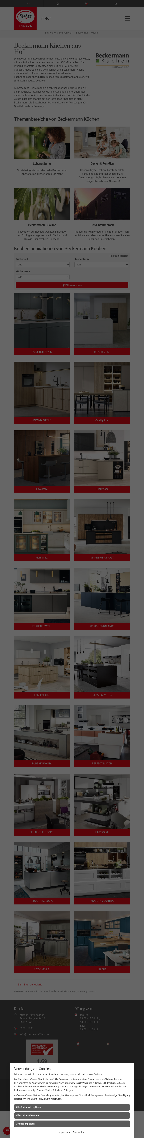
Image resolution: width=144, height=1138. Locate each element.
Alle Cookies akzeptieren (28, 1107)
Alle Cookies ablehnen (27, 1115)
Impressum (64, 1132)
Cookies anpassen (25, 1123)
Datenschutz (79, 1132)
